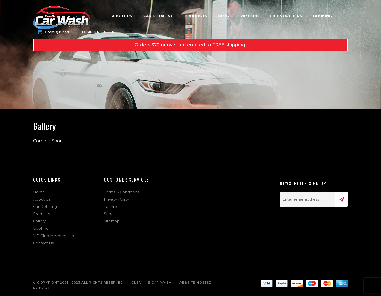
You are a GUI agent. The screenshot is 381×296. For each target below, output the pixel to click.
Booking (322, 15)
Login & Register (98, 32)
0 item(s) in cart (53, 32)
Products (196, 15)
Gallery (39, 221)
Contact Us (43, 243)
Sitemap (112, 221)
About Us (122, 15)
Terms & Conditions (121, 192)
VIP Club (249, 15)
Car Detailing (158, 15)
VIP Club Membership (53, 235)
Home (39, 192)
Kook (44, 287)
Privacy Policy (116, 199)
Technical (112, 206)
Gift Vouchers (286, 15)
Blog (223, 15)
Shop (109, 213)
